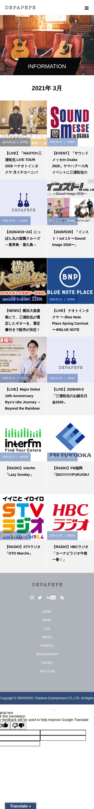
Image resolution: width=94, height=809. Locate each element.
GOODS (47, 663)
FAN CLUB (47, 671)
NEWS (47, 620)
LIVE (47, 629)
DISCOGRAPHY (47, 654)
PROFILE (47, 646)
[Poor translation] (18, 726)
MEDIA (24, 299)
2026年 (24, 142)
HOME (47, 611)
